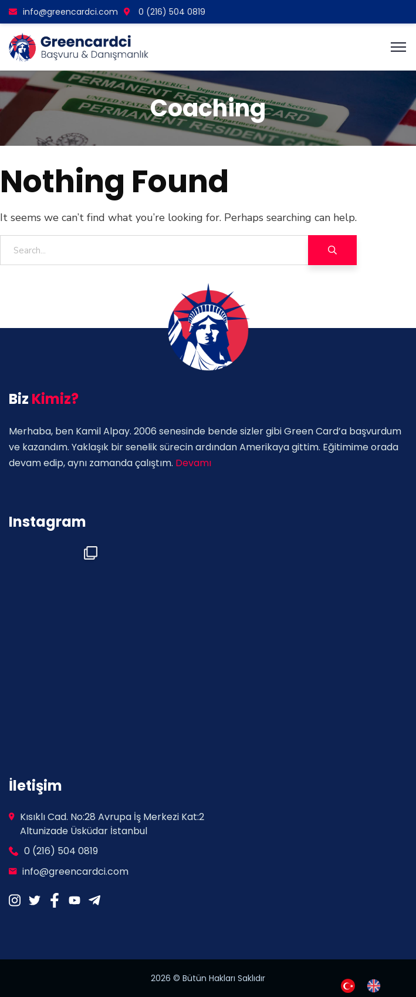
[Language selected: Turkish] (367, 984)
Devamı (193, 463)
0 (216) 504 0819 (164, 12)
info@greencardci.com (63, 12)
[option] (377, 986)
